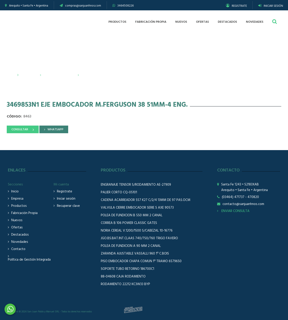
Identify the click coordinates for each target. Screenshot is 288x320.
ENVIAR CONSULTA (233, 211)
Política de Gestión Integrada (29, 259)
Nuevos (16, 220)
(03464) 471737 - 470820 (240, 197)
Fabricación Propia (24, 213)
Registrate (64, 191)
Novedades (19, 242)
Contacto (18, 249)
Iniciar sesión (66, 199)
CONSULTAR (19, 129)
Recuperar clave (68, 206)
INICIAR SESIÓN (270, 6)
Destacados (20, 235)
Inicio (11, 75)
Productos (29, 75)
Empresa (17, 199)
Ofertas (17, 227)
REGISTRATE (236, 6)
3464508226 (125, 5)
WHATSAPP (55, 129)
